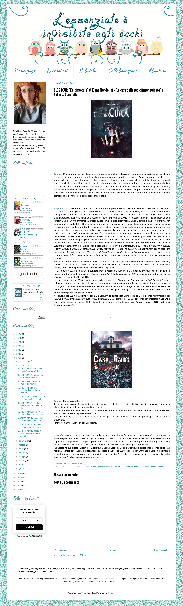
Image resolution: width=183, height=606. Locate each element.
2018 (18, 473)
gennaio (23, 468)
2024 (18, 338)
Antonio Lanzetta (27, 264)
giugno (22, 452)
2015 (18, 485)
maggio (22, 456)
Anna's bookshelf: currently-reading (28, 199)
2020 (18, 354)
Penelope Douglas (22, 240)
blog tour (66, 467)
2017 (18, 477)
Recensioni (57, 70)
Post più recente (62, 550)
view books (40, 300)
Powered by (29, 536)
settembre (23, 441)
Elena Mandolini (103, 467)
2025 (18, 334)
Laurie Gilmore (27, 210)
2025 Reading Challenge (29, 285)
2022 (18, 346)
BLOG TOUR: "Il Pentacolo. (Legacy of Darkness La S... (30, 405)
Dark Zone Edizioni (88, 467)
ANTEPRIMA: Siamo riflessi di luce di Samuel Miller (30, 425)
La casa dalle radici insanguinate (135, 467)
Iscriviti (29, 527)
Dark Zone (75, 467)
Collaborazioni (123, 70)
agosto (22, 445)
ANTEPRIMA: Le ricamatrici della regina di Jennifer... (30, 419)
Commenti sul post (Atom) (74, 555)
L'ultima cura (116, 467)
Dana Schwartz (27, 222)
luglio (21, 449)
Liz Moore (25, 252)
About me (158, 70)
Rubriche (88, 70)
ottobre (22, 365)
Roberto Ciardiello (157, 467)
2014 (18, 489)
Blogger (111, 593)
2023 (18, 342)
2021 (18, 350)
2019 (18, 358)
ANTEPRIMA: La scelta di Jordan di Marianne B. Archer (29, 433)
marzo (22, 460)
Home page (25, 70)
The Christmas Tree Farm (25, 205)
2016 (18, 481)
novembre (23, 361)
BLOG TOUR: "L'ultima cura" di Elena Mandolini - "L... (31, 376)
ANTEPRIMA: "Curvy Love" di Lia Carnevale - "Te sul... (31, 397)
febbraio (23, 464)
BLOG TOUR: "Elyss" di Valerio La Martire (29, 382)
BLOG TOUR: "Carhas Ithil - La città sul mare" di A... (31, 370)
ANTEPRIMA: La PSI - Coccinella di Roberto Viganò (29, 390)
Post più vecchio (161, 550)
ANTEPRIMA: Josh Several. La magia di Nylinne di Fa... (31, 413)
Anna (25, 289)
